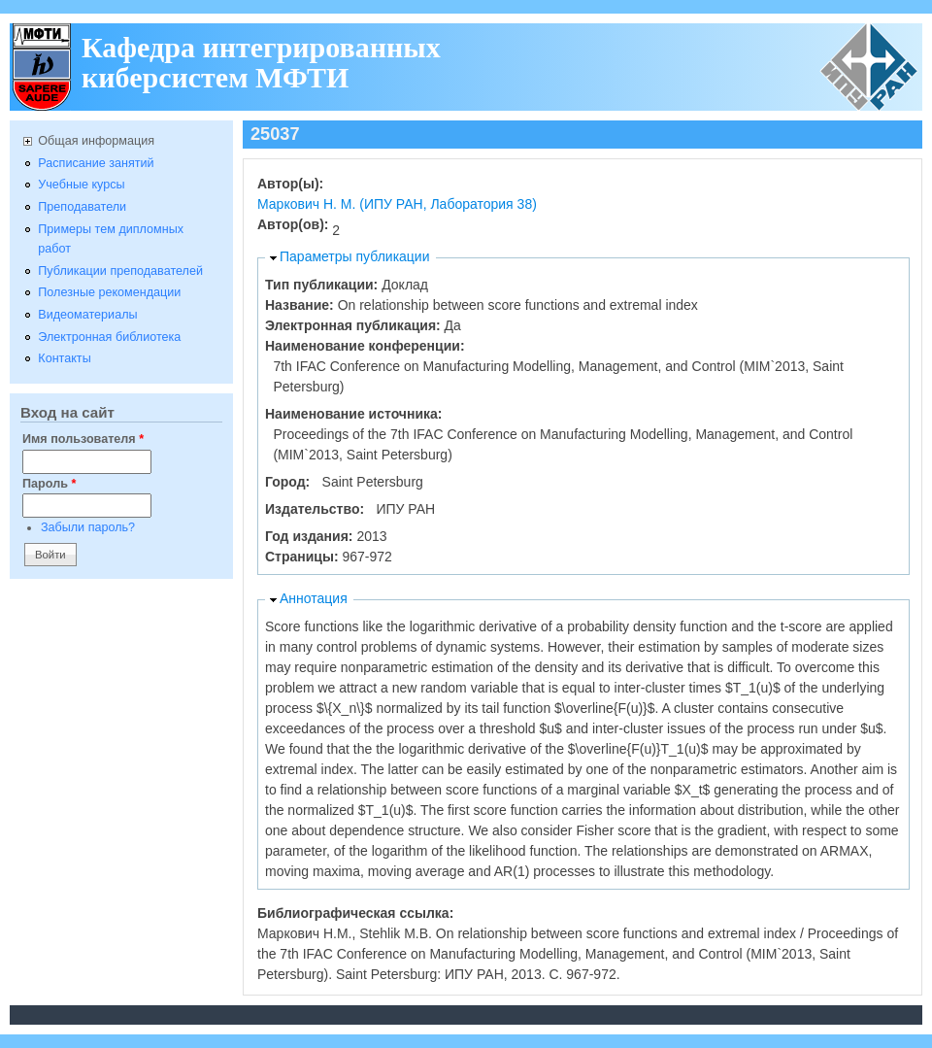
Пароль (49, 483)
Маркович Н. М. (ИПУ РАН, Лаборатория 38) (397, 204)
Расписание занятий (95, 163)
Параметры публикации (355, 256)
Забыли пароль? (88, 527)
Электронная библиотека (109, 337)
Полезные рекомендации (109, 292)
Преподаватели (82, 207)
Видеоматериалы (87, 314)
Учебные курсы (81, 184)
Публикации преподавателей (120, 271)
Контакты (64, 358)
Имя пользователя (83, 439)
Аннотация (314, 598)
